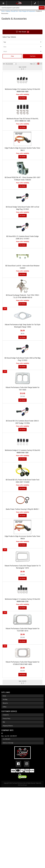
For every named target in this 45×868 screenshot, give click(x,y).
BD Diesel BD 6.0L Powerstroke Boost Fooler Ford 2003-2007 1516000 (22, 536)
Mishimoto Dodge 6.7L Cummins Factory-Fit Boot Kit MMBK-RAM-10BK (22, 502)
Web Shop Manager (22, 865)
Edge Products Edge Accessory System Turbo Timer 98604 (22, 602)
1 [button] (21, 763)
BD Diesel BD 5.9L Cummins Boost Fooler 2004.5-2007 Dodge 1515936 (22, 468)
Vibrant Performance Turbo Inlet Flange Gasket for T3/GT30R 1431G (22, 706)
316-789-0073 (6, 819)
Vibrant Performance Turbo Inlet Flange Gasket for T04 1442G (22, 432)
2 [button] (23, 763)
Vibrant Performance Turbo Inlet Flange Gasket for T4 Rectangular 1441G (22, 636)
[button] (20, 763)
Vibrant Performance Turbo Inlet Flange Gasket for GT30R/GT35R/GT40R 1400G (22, 741)
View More (22, 410)
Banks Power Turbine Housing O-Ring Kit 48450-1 (22, 569)
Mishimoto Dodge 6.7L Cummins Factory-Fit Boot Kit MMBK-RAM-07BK (22, 672)
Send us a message (8, 823)
